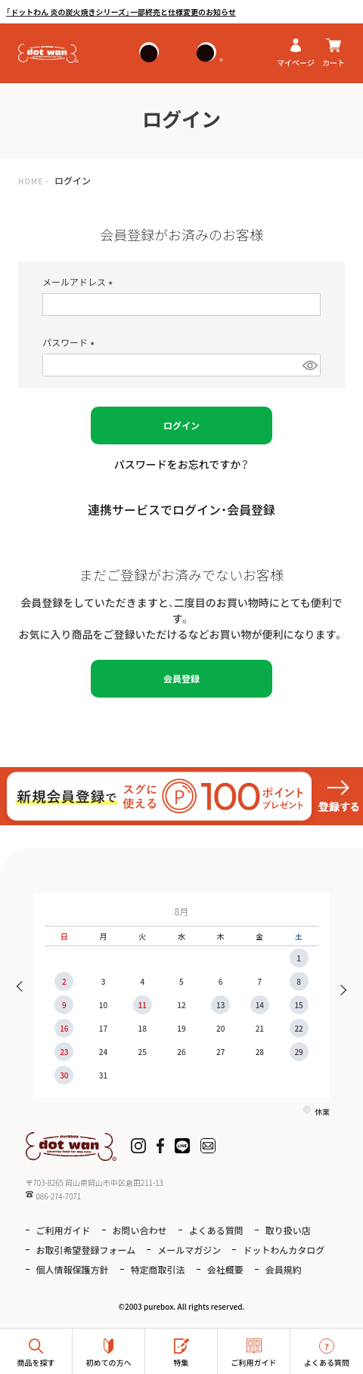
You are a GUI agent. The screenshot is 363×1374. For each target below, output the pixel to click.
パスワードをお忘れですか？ (182, 464)
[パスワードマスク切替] (309, 365)
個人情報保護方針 (72, 1269)
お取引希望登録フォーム (86, 1249)
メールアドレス (79, 281)
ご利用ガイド (63, 1230)
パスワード (70, 342)
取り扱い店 (288, 1230)
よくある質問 (216, 1230)
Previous (23, 988)
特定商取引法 (158, 1269)
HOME (30, 181)
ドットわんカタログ (283, 1249)
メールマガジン (189, 1249)
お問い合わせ (140, 1230)
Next (339, 988)
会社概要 (225, 1269)
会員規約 (283, 1269)
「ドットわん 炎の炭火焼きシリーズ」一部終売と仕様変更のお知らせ (121, 11)
